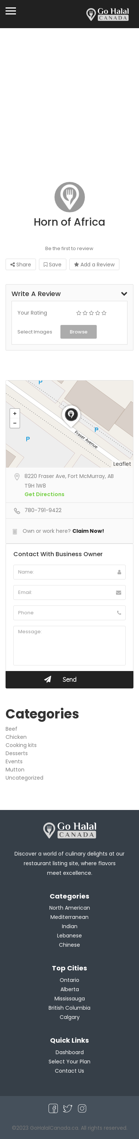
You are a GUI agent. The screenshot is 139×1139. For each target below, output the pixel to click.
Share (20, 264)
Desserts (17, 753)
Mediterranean (69, 917)
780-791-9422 (43, 510)
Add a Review (94, 264)
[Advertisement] (69, 101)
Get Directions (44, 494)
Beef (11, 729)
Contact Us (69, 1071)
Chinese (69, 945)
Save (53, 264)
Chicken (16, 737)
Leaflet (122, 464)
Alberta (69, 989)
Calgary (70, 1017)
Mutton (15, 769)
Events (14, 761)
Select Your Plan (69, 1061)
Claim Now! (88, 531)
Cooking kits (21, 745)
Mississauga (69, 998)
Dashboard (70, 1052)
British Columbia (69, 1008)
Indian (69, 926)
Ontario (69, 980)
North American (69, 907)
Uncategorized (24, 777)
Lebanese (69, 935)
